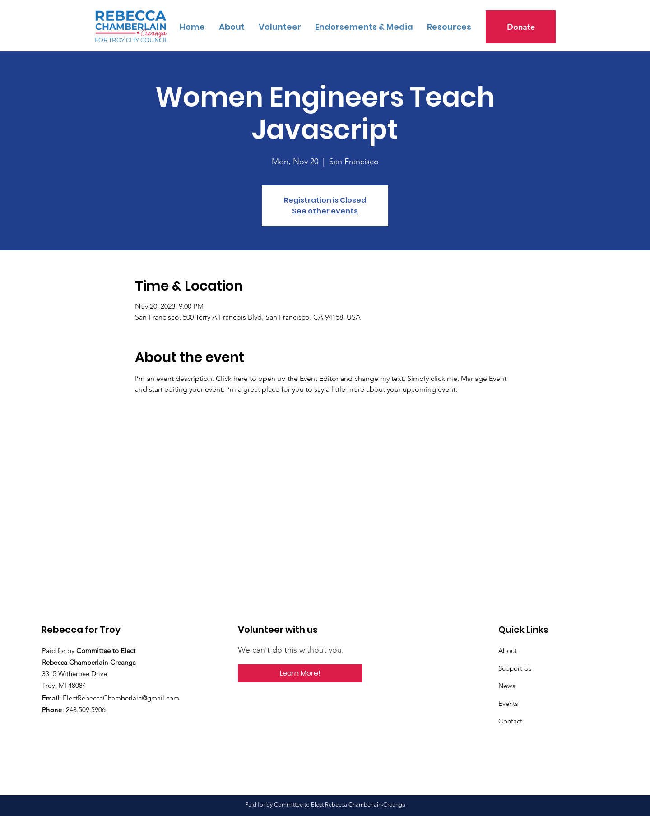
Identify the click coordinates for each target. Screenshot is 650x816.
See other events (325, 211)
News (506, 686)
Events (508, 703)
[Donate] (521, 26)
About (507, 650)
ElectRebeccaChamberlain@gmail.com (121, 698)
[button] (449, 26)
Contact (510, 721)
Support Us (514, 668)
